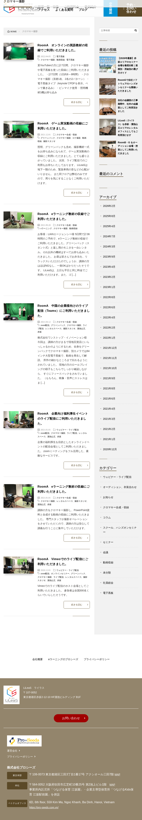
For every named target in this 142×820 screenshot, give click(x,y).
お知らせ (109, 507)
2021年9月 (110, 384)
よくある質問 (64, 9)
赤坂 (48, 328)
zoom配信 (45, 321)
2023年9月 (110, 262)
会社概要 (34, 650)
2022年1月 (110, 343)
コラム (107, 527)
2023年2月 (110, 282)
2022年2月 (110, 333)
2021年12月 (111, 353)
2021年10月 (111, 374)
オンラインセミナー (62, 566)
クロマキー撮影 (48, 59)
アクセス (44, 9)
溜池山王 (57, 431)
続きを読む (76, 101)
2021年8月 (110, 394)
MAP (118, 762)
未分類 (107, 583)
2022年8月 (110, 303)
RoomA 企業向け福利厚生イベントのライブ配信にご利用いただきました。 (63, 414)
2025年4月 (110, 232)
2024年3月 (110, 252)
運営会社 (12, 740)
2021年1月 (110, 445)
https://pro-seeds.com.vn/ (45, 795)
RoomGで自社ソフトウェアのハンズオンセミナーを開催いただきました (127, 87)
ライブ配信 (43, 325)
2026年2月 (110, 211)
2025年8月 (110, 222)
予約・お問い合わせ (129, 8)
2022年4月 (110, 323)
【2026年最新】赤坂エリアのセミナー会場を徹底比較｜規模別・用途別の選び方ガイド (128, 65)
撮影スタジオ (52, 140)
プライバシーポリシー (99, 650)
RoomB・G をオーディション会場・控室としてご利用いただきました (127, 154)
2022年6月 (110, 313)
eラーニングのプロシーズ (62, 650)
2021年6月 (110, 404)
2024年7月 (110, 242)
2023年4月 (110, 272)
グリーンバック (48, 136)
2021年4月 (110, 414)
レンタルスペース (59, 325)
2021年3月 (110, 424)
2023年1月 (110, 293)
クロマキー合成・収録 (67, 133)
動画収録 (62, 59)
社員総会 (109, 593)
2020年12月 (111, 455)
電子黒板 (60, 56)
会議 (106, 562)
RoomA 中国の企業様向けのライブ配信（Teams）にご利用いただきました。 (63, 307)
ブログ (83, 9)
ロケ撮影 (79, 136)
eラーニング (47, 226)
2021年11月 (111, 364)
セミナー (109, 552)
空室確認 (110, 8)
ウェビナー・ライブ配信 (68, 425)
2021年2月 (110, 435)
